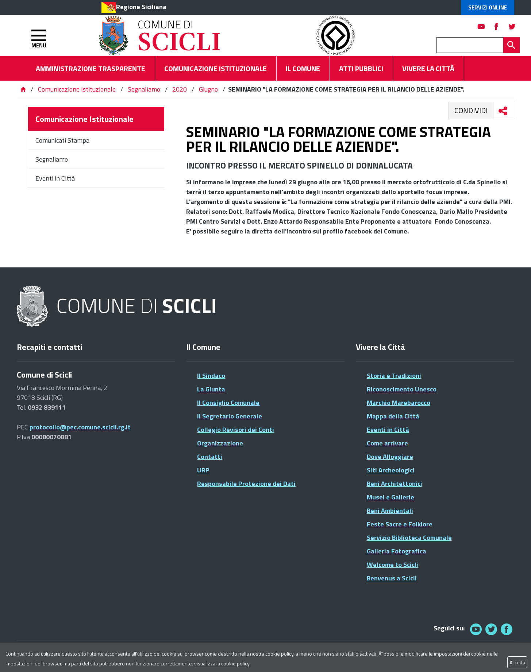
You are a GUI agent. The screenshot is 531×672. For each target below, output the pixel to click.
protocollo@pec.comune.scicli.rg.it (80, 427)
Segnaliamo (144, 89)
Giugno (208, 89)
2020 (179, 89)
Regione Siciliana (141, 7)
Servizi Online (487, 7)
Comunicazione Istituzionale (77, 89)
